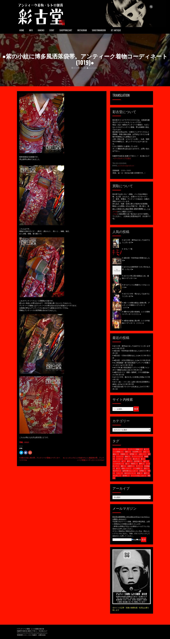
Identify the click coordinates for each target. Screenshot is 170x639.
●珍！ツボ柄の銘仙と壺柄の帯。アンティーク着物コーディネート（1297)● (136, 305)
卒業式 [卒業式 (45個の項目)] (134, 464)
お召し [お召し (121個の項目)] (143, 454)
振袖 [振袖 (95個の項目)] (127, 456)
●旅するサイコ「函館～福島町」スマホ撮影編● (131, 372)
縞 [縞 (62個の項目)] (143, 459)
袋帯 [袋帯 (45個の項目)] (142, 464)
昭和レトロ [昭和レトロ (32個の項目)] (127, 468)
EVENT (51, 30)
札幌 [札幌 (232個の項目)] (128, 452)
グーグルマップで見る (122, 158)
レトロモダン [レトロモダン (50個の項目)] (118, 464)
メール (114, 211)
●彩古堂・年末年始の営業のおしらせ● (128, 351)
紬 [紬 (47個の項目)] (127, 464)
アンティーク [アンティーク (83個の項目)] (137, 456)
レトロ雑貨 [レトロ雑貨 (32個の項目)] (138, 468)
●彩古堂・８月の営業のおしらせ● (126, 360)
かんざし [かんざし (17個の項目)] (117, 475)
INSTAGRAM (82, 30)
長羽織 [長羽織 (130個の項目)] (134, 454)
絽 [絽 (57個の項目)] (124, 461)
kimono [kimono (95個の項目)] (120, 456)
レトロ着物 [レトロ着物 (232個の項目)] (118, 452)
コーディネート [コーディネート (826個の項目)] (120, 449)
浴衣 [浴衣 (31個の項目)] (146, 468)
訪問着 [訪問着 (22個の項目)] (142, 471)
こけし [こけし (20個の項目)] (119, 473)
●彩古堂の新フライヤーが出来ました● (128, 387)
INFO (31, 30)
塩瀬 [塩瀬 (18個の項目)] (140, 473)
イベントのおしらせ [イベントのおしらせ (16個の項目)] (138, 475)
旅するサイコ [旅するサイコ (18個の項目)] (130, 473)
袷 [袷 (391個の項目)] (146, 449)
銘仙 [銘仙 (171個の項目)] (116, 454)
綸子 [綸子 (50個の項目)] (146, 461)
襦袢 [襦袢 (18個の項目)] (146, 473)
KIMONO (41, 30)
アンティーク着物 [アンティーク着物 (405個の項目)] (135, 449)
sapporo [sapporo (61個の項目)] (116, 461)
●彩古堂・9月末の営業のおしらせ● (127, 355)
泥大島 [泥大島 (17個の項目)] (126, 475)
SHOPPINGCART (65, 30)
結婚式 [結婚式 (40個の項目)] (131, 466)
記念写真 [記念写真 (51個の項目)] (138, 461)
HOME (21, 30)
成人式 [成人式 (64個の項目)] (136, 459)
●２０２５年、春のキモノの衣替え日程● (129, 377)
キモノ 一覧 (128, 249)
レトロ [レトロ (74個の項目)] (119, 459)
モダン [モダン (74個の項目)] (128, 459)
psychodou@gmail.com (126, 166)
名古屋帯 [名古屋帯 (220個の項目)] (137, 452)
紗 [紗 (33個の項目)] (118, 468)
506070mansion (99, 30)
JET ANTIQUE (116, 30)
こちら (114, 214)
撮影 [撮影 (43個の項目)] (123, 466)
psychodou (92, 68)
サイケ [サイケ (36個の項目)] (139, 466)
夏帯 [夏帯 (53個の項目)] (130, 461)
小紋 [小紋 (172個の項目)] (146, 452)
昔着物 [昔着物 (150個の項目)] (124, 454)
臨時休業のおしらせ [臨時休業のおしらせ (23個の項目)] (130, 471)
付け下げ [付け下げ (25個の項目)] (117, 471)
